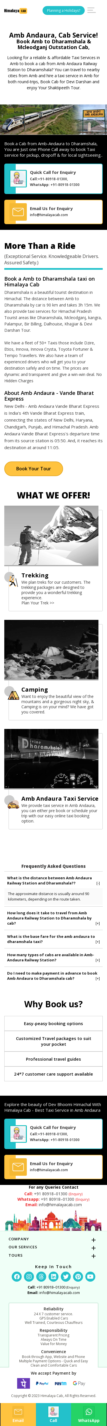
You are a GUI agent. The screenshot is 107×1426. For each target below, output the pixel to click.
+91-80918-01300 (52, 178)
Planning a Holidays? (63, 10)
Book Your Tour (33, 468)
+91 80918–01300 (53, 1193)
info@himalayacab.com (49, 214)
